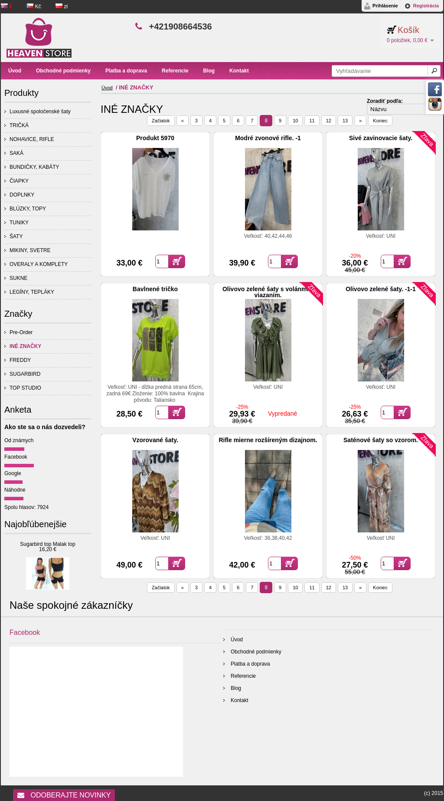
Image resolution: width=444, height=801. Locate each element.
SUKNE (18, 278)
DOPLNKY (22, 195)
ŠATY (16, 236)
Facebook (15, 457)
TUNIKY (19, 223)
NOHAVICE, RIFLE (32, 139)
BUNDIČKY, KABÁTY (34, 167)
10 (295, 120)
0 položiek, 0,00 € (407, 40)
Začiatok (161, 120)
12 (328, 120)
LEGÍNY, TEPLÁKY (32, 292)
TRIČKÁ (19, 125)
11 (311, 120)
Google (12, 473)
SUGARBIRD (25, 374)
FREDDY (20, 360)
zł (62, 6)
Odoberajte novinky (64, 795)
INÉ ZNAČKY (25, 346)
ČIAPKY (19, 181)
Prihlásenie (385, 5)
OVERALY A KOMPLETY (39, 264)
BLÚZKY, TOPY (28, 209)
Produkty (21, 93)
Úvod (107, 87)
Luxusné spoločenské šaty (40, 111)
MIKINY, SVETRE (30, 250)
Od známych (18, 440)
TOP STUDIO (25, 388)
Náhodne (15, 490)
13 (345, 120)
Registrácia (426, 5)
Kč (34, 6)
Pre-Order (21, 332)
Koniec (380, 120)
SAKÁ (16, 153)
